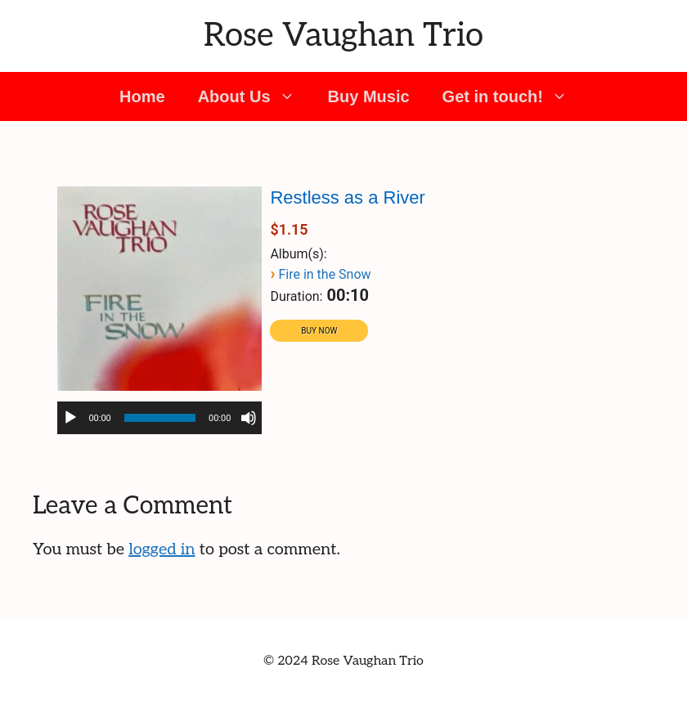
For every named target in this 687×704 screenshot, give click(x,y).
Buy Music (369, 96)
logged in (161, 549)
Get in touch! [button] (513, 96)
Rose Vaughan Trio (343, 36)
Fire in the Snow (324, 274)
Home (142, 96)
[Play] (70, 418)
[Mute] (248, 418)
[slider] (159, 418)
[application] (159, 417)
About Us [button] (255, 96)
